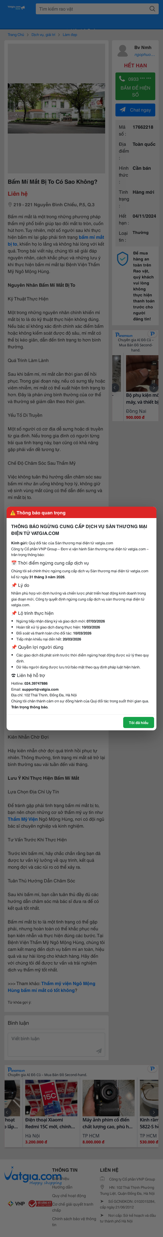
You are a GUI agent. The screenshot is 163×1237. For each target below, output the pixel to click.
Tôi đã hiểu (138, 722)
